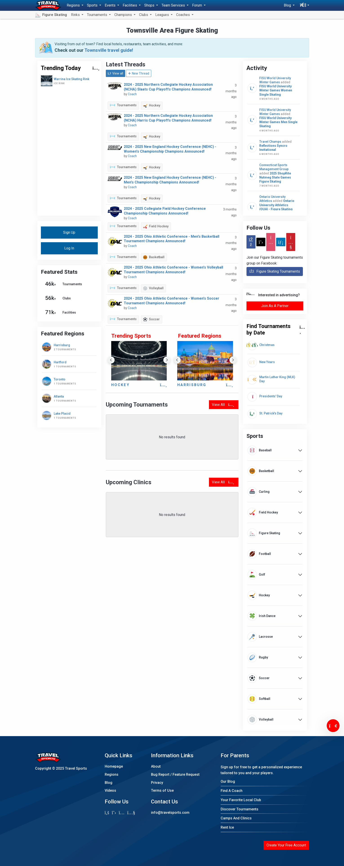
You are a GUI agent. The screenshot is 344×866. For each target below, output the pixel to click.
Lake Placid (62, 413)
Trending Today (61, 68)
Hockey (151, 106)
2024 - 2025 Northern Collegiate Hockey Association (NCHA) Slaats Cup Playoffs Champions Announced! (168, 86)
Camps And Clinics (236, 818)
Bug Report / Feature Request (175, 774)
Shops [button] (149, 5)
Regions (111, 774)
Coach (132, 94)
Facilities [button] (130, 5)
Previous (111, 360)
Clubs (144, 15)
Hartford (60, 362)
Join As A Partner (275, 306)
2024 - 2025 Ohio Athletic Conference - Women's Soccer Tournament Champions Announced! (171, 300)
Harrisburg (191, 385)
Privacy (157, 782)
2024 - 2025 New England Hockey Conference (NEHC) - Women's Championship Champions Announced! (170, 149)
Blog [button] (288, 5)
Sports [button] (92, 5)
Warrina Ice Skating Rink (71, 79)
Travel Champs (270, 141)
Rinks (76, 15)
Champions (123, 15)
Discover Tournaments (239, 809)
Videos (110, 790)
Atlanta (59, 396)
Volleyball (153, 288)
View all (115, 73)
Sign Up (69, 232)
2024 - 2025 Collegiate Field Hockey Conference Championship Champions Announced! (165, 210)
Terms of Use (162, 790)
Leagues (162, 15)
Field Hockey (156, 226)
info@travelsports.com (170, 812)
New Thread (138, 73)
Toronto (59, 379)
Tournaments (123, 105)
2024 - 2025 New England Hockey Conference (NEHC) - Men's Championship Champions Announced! (170, 179)
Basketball (153, 257)
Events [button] (110, 5)
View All (223, 404)
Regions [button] (74, 5)
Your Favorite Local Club (241, 800)
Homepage (114, 766)
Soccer (151, 319)
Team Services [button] (174, 5)
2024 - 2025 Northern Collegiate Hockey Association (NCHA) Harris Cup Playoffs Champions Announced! (168, 117)
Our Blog (228, 781)
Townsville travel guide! (108, 50)
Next (166, 360)
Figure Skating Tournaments (274, 271)
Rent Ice (227, 827)
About (156, 766)
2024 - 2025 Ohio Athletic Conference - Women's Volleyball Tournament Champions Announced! (173, 269)
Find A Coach (231, 791)
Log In (69, 248)
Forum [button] (197, 5)
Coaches (183, 15)
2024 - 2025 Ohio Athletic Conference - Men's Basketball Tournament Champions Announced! (171, 238)
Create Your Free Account (286, 845)
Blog (108, 782)
